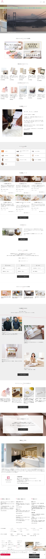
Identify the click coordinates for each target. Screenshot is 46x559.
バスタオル (40, 528)
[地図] (35, 545)
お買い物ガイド (10, 547)
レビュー (3, 547)
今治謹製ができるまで (11, 544)
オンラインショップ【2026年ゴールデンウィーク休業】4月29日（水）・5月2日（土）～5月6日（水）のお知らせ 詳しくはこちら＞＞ (23, 7)
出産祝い (19, 268)
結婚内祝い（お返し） (6, 271)
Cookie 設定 (34, 552)
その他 (21, 531)
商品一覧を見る (23, 239)
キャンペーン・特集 (4, 542)
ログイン (18, 547)
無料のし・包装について (11, 549)
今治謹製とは (28, 133)
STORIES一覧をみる (23, 374)
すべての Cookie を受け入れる (34, 557)
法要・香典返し (35, 271)
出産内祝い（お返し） (21, 271)
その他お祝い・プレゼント (37, 268)
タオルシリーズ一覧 (4, 544)
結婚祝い (4, 268)
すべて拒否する (34, 554)
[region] (23, 554)
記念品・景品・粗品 (33, 535)
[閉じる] (45, 555)
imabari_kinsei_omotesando (24, 483)
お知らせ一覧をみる (23, 407)
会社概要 (18, 544)
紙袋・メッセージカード (22, 260)
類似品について (19, 542)
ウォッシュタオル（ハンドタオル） (22, 528)
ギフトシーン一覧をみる (23, 276)
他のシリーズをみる (23, 217)
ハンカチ (12, 528)
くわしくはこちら (23, 429)
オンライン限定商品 (13, 531)
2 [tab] (20, 135)
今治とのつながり (10, 542)
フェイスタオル (33, 528)
